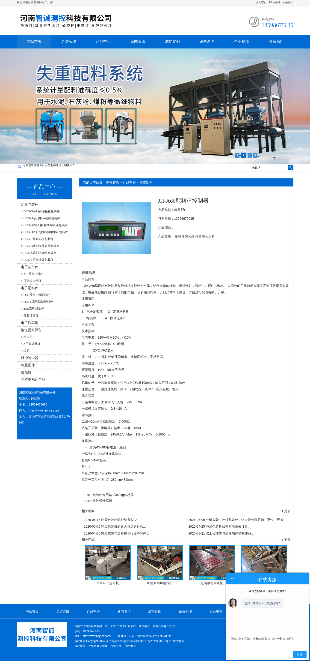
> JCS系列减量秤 (32, 308)
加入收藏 (274, 2)
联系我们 (287, 2)
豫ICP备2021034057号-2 (155, 641)
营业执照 (130, 646)
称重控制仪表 (205, 236)
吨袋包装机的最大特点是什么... (115, 526)
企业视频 (241, 41)
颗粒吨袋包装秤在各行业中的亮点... (118, 533)
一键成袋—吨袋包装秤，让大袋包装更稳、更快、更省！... (239, 520)
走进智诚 (68, 41)
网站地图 (178, 641)
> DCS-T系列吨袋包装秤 (37, 259)
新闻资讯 (137, 41)
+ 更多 (286, 511)
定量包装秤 (29, 204)
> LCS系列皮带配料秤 (35, 295)
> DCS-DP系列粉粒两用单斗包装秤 (44, 232)
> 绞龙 (25, 350)
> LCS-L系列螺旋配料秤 (37, 301)
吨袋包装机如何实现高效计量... (220, 526)
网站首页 (34, 41)
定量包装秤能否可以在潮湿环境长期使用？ (49, 166)
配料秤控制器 (184, 236)
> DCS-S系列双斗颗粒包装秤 (40, 211)
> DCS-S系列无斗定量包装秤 (40, 246)
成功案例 (172, 41)
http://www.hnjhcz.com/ (44, 410)
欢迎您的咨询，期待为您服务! (267, 591)
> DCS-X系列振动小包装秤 (39, 253)
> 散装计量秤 (29, 315)
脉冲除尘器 (29, 358)
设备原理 (207, 41)
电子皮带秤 (29, 267)
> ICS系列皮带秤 (32, 274)
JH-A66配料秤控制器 (183, 201)
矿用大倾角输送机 (160, 583)
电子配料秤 (29, 288)
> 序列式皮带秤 (31, 280)
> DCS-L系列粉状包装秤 (37, 239)
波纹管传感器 (102, 500)
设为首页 (261, 2)
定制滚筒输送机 (212, 583)
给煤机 (26, 372)
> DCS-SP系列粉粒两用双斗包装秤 (44, 225)
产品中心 (103, 41)
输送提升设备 (31, 330)
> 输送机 (26, 337)
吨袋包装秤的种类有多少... (111, 520)
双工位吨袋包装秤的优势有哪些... (221, 533)
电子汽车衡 (29, 323)
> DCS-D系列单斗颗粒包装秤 (40, 218)
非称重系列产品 (33, 379)
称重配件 (145, 182)
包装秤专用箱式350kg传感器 (113, 495)
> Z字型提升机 (30, 344)
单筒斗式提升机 (107, 583)
